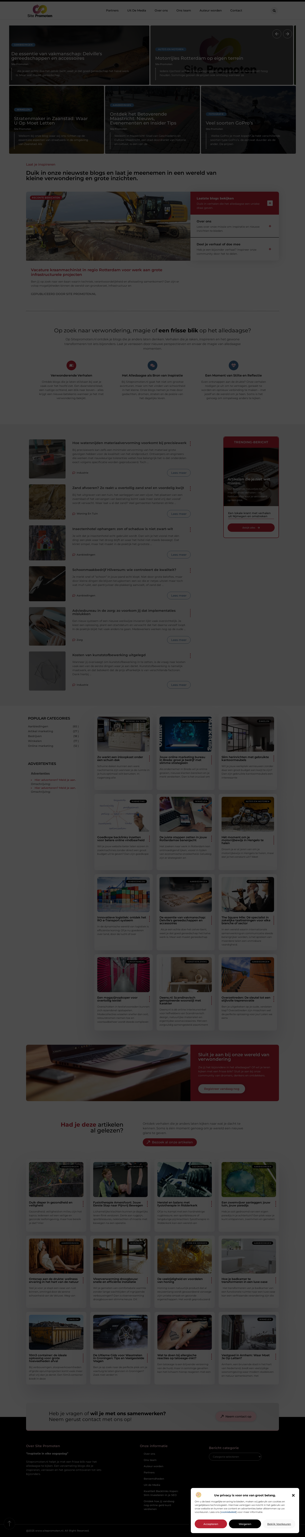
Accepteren (210, 1524)
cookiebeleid (228, 1512)
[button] (293, 1495)
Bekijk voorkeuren (279, 1524)
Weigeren (245, 1524)
